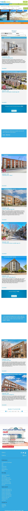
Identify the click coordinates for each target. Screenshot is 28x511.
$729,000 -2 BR (5, 208)
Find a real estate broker (6, 477)
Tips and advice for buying (6, 483)
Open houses (4, 476)
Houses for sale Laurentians (6, 496)
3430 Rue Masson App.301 (8, 394)
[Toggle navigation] (25, 2)
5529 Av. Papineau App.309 (8, 209)
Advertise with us (5, 469)
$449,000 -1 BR (5, 359)
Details (3, 68)
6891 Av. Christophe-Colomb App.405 (10, 91)
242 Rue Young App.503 (7, 58)
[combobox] (14, 6)
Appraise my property (5, 475)
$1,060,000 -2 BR (6, 56)
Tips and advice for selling (6, 482)
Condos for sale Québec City (7, 490)
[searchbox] (14, 6)
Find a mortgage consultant (6, 479)
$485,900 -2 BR (5, 393)
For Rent (23, 4)
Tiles (6, 33)
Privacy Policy (4, 466)
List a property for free (8, 446)
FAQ (2, 465)
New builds (14, 4)
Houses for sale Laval (5, 497)
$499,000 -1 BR (5, 276)
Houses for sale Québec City (7, 489)
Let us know (4, 504)
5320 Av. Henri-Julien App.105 (9, 277)
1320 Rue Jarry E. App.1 (7, 175)
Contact (3, 506)
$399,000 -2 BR (5, 174)
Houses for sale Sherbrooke (6, 494)
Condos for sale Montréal (6, 493)
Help (2, 463)
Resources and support (6, 480)
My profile (3, 484)
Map (17, 33)
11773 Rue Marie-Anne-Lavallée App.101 (11, 243)
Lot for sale (4, 500)
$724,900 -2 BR (5, 90)
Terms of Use (4, 467)
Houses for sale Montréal (6, 492)
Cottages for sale (5, 498)
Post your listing (14, 21)
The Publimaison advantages (7, 462)
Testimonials (4, 505)
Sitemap (3, 470)
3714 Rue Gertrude (6, 360)
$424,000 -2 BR (5, 242)
